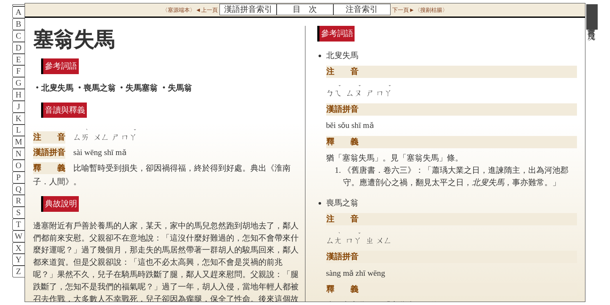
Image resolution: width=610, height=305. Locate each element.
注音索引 (362, 9)
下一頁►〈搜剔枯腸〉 (419, 10)
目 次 (305, 9)
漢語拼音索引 (248, 9)
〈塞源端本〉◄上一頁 (189, 10)
